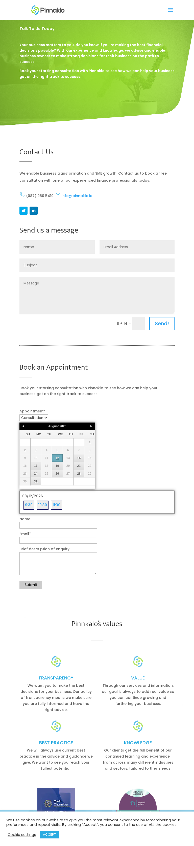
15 (89, 458)
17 (35, 466)
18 (46, 466)
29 (89, 473)
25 (46, 473)
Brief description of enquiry (44, 548)
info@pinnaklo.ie (74, 195)
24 (35, 473)
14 (78, 458)
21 (78, 466)
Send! (162, 323)
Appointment (32, 411)
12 (57, 458)
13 (68, 458)
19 (57, 466)
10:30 (42, 504)
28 (78, 473)
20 (68, 466)
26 (57, 473)
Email (25, 533)
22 (89, 466)
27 (68, 473)
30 (25, 481)
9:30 (29, 504)
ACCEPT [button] (49, 834)
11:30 (56, 504)
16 (25, 466)
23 (25, 473)
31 (35, 481)
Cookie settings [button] (22, 834)
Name (24, 519)
